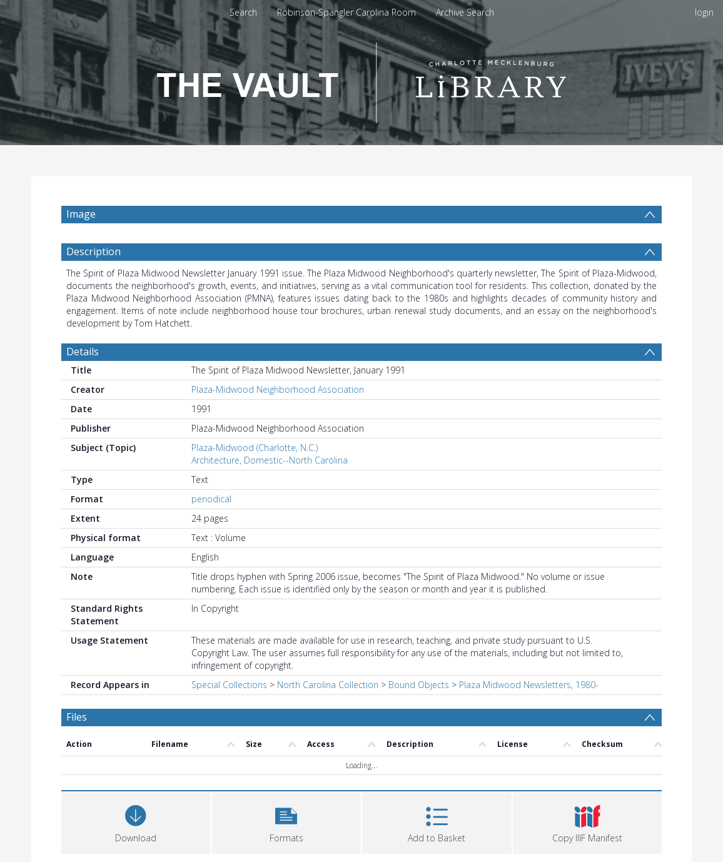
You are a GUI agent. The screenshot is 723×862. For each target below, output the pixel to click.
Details (82, 351)
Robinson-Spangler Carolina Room (346, 12)
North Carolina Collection (327, 685)
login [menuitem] (704, 12)
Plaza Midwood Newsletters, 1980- (529, 685)
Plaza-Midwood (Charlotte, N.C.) (254, 448)
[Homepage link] (361, 79)
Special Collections (229, 685)
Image (81, 214)
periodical (211, 499)
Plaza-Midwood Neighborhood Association (277, 389)
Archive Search (465, 12)
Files (76, 717)
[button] (287, 821)
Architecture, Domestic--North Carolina (269, 460)
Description (93, 251)
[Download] (136, 821)
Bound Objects (418, 685)
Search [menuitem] (243, 12)
